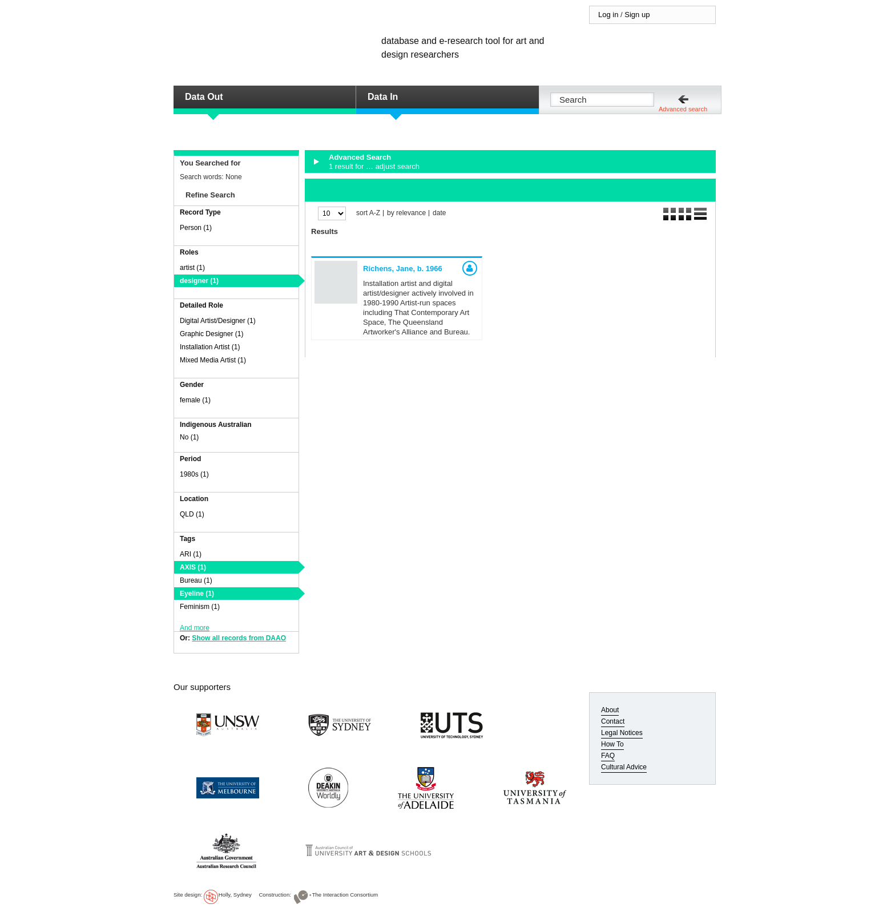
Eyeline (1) (197, 594)
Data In (383, 97)
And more (194, 628)
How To (612, 744)
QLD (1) (192, 514)
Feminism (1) (200, 607)
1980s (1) (194, 474)
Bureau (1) (196, 580)
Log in (608, 14)
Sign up (637, 14)
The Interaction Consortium (345, 894)
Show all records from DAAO (239, 638)
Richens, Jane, (402, 268)
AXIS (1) (193, 567)
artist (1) (192, 268)
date (439, 213)
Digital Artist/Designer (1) (218, 321)
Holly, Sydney (235, 894)
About (610, 710)
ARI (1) (190, 554)
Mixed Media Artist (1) (213, 360)
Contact (612, 721)
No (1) (189, 437)
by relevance (406, 213)
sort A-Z (368, 213)
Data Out (204, 97)
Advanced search (683, 109)
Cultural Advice (624, 767)
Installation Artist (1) (210, 347)
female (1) (195, 400)
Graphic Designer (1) (211, 334)
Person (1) (196, 228)
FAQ (608, 756)
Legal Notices (622, 733)
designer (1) (199, 281)
